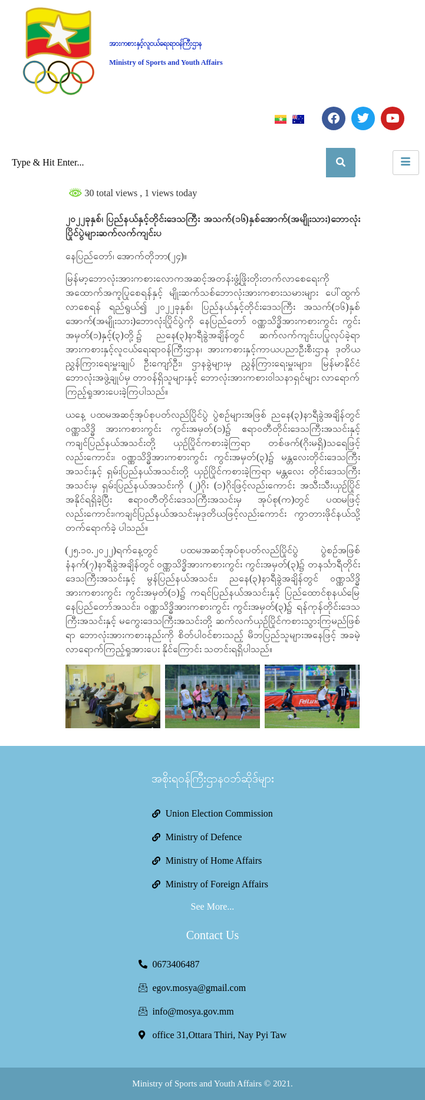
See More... (213, 906)
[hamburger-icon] (406, 162)
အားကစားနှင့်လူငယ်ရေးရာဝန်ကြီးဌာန (155, 43)
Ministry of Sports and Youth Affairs (166, 62)
